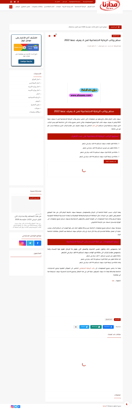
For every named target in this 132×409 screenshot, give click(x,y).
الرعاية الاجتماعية (80, 7)
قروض (17, 7)
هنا (113, 281)
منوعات (58, 7)
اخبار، (38, 94)
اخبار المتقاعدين (49, 7)
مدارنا (104, 406)
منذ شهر (37, 214)
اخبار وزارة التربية (67, 7)
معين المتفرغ (25, 7)
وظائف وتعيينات (37, 7)
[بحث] (10, 6)
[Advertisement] (66, 17)
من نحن (64, 1)
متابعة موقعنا (26, 61)
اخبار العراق (91, 7)
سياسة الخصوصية (74, 1)
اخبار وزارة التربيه (34, 90)
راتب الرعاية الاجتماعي (87, 268)
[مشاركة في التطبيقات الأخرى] (75, 327)
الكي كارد (95, 126)
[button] (108, 327)
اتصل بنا (57, 1)
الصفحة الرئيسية (88, 1)
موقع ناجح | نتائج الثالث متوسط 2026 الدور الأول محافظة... (87, 27)
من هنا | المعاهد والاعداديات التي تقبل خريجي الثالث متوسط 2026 (28, 218)
